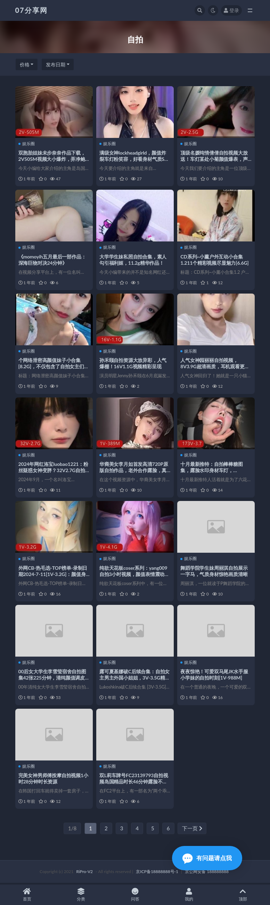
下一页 (192, 829)
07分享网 (31, 10)
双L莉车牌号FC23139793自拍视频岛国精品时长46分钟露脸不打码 (134, 782)
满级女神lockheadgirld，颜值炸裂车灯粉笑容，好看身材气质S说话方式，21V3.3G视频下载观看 (135, 159)
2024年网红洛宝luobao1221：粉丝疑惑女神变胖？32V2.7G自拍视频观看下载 (54, 471)
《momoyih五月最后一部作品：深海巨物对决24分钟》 (53, 260)
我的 (189, 895)
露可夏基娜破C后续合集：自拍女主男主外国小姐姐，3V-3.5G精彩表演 (135, 678)
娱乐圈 (27, 143)
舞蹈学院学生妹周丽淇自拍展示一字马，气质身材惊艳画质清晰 (214, 572)
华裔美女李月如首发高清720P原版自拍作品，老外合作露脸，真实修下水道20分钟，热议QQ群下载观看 (134, 474)
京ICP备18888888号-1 (157, 872)
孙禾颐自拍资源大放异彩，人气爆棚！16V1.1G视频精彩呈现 (133, 363)
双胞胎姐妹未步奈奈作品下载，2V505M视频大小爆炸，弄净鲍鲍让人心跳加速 (52, 159)
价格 (25, 64)
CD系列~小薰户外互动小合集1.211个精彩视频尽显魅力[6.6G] (215, 260)
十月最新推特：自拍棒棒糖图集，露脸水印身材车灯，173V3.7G (212, 471)
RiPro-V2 (84, 872)
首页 (27, 895)
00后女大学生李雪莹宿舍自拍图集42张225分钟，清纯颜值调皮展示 (53, 678)
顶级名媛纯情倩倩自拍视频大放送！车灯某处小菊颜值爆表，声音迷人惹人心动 (214, 159)
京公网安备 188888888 (207, 872)
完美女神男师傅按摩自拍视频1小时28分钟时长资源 (54, 779)
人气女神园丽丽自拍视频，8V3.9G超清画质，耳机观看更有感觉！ (215, 366)
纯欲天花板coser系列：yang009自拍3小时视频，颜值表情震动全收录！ (135, 575)
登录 (231, 10)
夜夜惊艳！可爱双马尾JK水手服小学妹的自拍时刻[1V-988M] (214, 675)
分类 (81, 895)
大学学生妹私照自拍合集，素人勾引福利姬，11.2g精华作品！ (133, 260)
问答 (135, 895)
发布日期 (55, 64)
